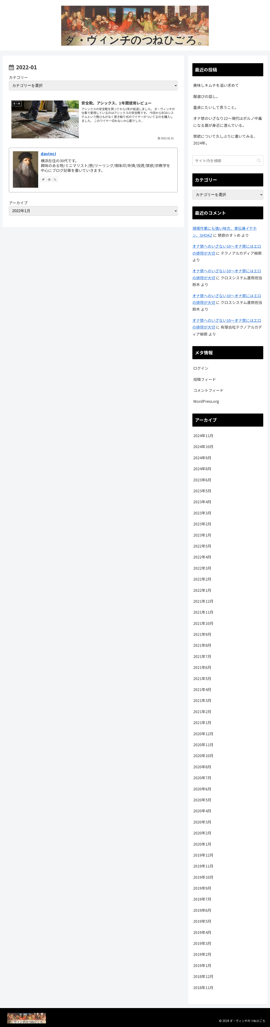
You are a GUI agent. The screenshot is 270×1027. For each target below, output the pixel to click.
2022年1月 (202, 590)
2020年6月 (202, 788)
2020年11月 (203, 744)
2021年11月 (203, 612)
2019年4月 (202, 932)
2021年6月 (202, 667)
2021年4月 (202, 689)
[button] (259, 160)
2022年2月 (202, 579)
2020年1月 (202, 844)
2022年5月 (202, 546)
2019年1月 (202, 965)
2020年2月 (202, 833)
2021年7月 (202, 656)
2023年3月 (202, 513)
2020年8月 (202, 766)
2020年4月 (202, 810)
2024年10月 (203, 446)
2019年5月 (202, 921)
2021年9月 (202, 634)
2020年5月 (202, 799)
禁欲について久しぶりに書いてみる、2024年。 (225, 139)
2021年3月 (202, 700)
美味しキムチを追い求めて (216, 85)
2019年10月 (203, 877)
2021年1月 (202, 722)
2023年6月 (202, 479)
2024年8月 (202, 468)
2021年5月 (202, 678)
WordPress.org (206, 401)
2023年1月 (202, 535)
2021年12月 (203, 601)
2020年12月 (203, 733)
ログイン (200, 368)
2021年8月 (202, 645)
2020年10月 (203, 755)
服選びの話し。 (206, 96)
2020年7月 (202, 777)
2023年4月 (202, 501)
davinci (48, 153)
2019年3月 (202, 943)
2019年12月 (203, 855)
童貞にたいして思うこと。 (216, 107)
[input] (227, 160)
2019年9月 (202, 888)
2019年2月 (202, 954)
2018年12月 (203, 976)
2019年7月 (202, 899)
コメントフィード (208, 390)
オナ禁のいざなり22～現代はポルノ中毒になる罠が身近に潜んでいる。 (227, 121)
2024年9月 (202, 457)
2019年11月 (203, 866)
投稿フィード (204, 379)
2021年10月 (203, 623)
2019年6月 (202, 910)
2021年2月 (202, 711)
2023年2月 (202, 523)
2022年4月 (202, 557)
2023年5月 (202, 490)
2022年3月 (202, 568)
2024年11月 (203, 435)
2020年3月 (202, 822)
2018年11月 (203, 987)
